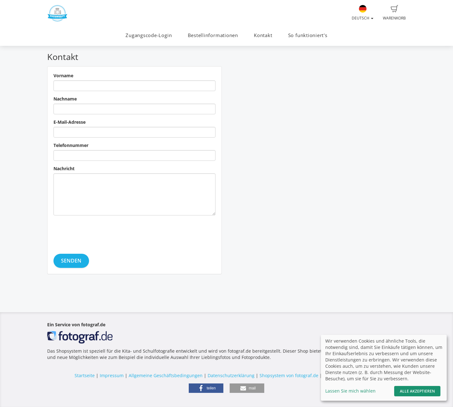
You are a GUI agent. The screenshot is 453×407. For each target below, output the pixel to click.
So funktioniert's (307, 35)
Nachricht (64, 168)
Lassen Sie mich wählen (350, 391)
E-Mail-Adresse (69, 122)
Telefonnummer (70, 145)
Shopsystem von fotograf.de (289, 375)
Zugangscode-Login (149, 35)
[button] (206, 388)
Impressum (112, 375)
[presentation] (101, 232)
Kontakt (263, 35)
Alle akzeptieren (417, 391)
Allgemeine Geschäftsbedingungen (166, 375)
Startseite (85, 375)
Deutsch (362, 13)
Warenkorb (394, 13)
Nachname (65, 99)
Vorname (63, 76)
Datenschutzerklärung (231, 375)
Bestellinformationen (213, 35)
